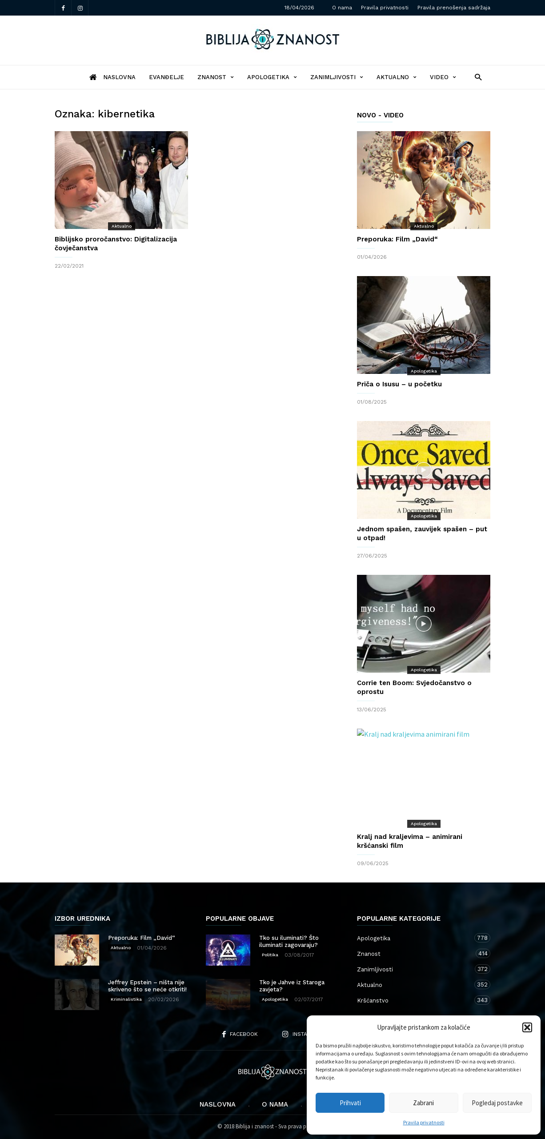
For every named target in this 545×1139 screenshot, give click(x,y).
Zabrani (423, 1103)
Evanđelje (166, 77)
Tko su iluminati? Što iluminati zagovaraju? (289, 941)
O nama (342, 7)
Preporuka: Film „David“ (397, 239)
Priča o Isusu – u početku (399, 384)
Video (443, 77)
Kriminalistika (126, 999)
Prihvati (350, 1103)
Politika (270, 954)
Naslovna (218, 1104)
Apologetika (272, 77)
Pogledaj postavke (497, 1103)
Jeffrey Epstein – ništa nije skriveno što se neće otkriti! (147, 986)
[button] (527, 1027)
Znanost (215, 77)
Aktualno (397, 77)
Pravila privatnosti (424, 1122)
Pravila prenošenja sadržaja (453, 7)
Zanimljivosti (336, 77)
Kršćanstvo (415, 1000)
